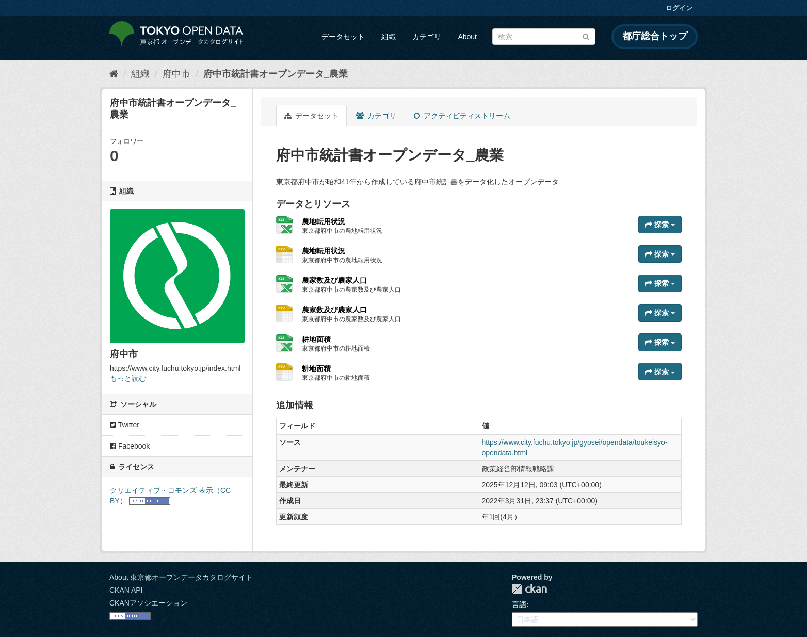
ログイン (679, 8)
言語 (519, 604)
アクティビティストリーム (462, 116)
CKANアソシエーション (148, 603)
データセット (343, 37)
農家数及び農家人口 (334, 280)
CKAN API (126, 590)
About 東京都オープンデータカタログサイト (181, 577)
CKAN (529, 588)
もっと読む (128, 378)
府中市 (176, 74)
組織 (388, 37)
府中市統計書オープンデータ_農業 (275, 74)
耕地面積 (316, 339)
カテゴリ (426, 37)
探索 (660, 224)
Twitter (124, 425)
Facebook (130, 446)
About (467, 37)
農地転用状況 (323, 221)
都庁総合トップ (654, 36)
